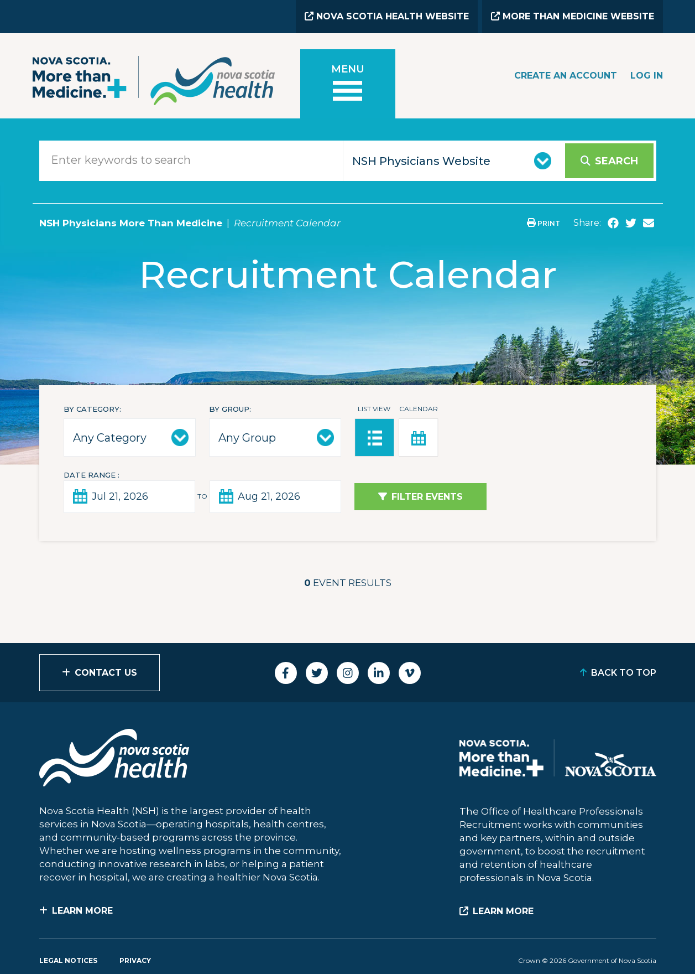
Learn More (82, 910)
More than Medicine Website (572, 16)
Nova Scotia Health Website (387, 16)
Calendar (418, 409)
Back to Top (623, 672)
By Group (229, 409)
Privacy (135, 960)
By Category (91, 409)
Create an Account (565, 75)
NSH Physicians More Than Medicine (130, 223)
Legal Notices (68, 960)
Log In (646, 75)
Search (616, 161)
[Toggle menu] (347, 83)
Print (543, 223)
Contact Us (106, 672)
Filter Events (427, 496)
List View (374, 409)
